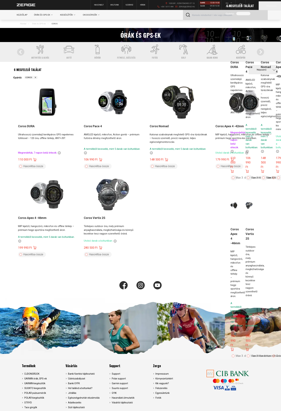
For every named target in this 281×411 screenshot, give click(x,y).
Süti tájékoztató (76, 407)
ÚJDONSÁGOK (31, 373)
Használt (99, 5)
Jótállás (72, 393)
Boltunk (114, 5)
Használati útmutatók (123, 397)
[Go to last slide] (20, 52)
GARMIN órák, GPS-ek (35, 378)
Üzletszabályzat (76, 378)
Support (114, 365)
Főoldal (23, 24)
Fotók (158, 397)
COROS (54, 24)
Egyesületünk (162, 393)
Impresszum (162, 373)
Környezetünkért (164, 378)
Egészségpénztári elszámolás (84, 397)
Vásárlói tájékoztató (122, 402)
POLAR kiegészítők (34, 397)
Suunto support (120, 388)
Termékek (28, 365)
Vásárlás (71, 365)
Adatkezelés (74, 402)
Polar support (119, 378)
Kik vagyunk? (162, 383)
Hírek (142, 5)
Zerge (157, 365)
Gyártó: (230, 13)
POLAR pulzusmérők (35, 393)
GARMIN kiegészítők (34, 383)
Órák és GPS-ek (39, 24)
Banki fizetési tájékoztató (81, 373)
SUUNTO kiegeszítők (35, 388)
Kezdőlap (22, 15)
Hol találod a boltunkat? (80, 388)
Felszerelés (161, 388)
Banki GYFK (74, 383)
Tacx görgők (30, 407)
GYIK (114, 393)
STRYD (28, 402)
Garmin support (120, 383)
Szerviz (129, 5)
